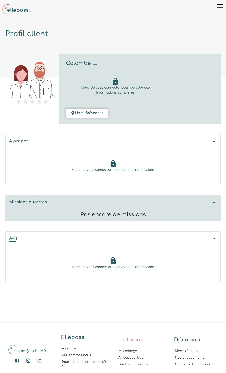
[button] (113, 141)
